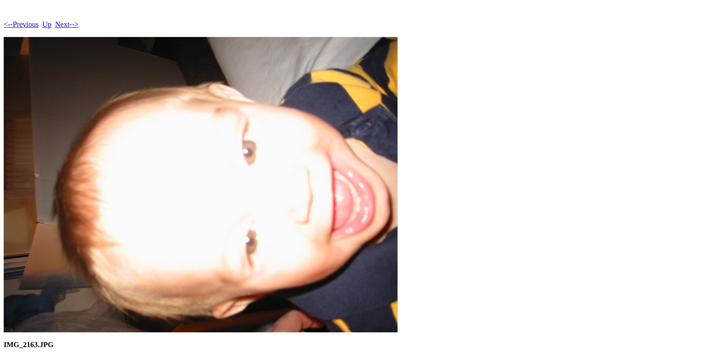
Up (47, 24)
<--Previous (21, 24)
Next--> (66, 24)
